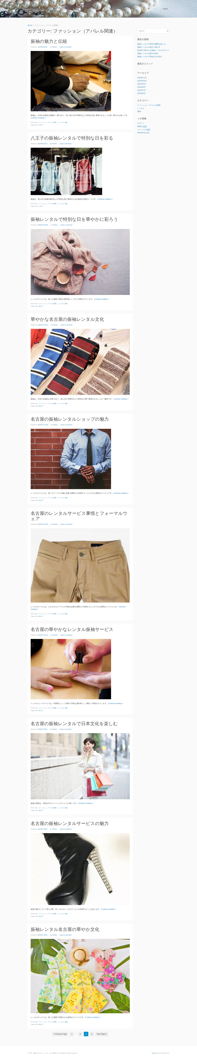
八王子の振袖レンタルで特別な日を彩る (72, 138)
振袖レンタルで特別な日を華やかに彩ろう (74, 219)
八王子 (41, 125)
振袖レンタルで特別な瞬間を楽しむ (151, 44)
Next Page (102, 1034)
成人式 (41, 306)
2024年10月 (142, 81)
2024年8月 (141, 87)
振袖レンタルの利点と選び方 (148, 47)
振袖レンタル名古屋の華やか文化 (65, 929)
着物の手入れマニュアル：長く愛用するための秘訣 (63, 7)
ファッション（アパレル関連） (48, 122)
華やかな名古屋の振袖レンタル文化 (67, 319)
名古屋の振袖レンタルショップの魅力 (70, 419)
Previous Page (60, 1034)
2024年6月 (141, 93)
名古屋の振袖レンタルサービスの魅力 (70, 823)
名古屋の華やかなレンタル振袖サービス (72, 629)
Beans (154, 1053)
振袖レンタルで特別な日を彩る (149, 57)
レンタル (61, 122)
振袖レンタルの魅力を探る (147, 53)
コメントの (143, 129)
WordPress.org (143, 133)
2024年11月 (142, 78)
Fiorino (54, 47)
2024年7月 (141, 90)
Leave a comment (65, 47)
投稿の (142, 126)
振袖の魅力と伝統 (49, 41)
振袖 (66, 122)
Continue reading (38, 118)
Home (165, 9)
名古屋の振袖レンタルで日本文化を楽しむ (74, 723)
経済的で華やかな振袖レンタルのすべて (153, 50)
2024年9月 (141, 84)
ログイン (140, 123)
